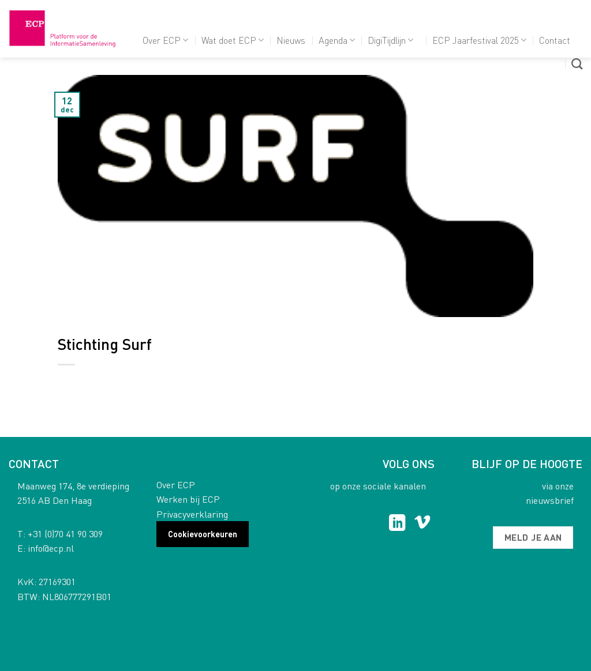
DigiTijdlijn (390, 40)
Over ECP (165, 40)
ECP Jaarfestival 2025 (479, 40)
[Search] (576, 63)
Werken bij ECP (188, 499)
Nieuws (290, 40)
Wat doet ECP (232, 40)
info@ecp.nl (51, 548)
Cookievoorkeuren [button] (202, 534)
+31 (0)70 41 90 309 (65, 533)
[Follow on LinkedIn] (397, 524)
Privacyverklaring (192, 514)
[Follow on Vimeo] (422, 524)
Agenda (337, 40)
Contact (554, 40)
